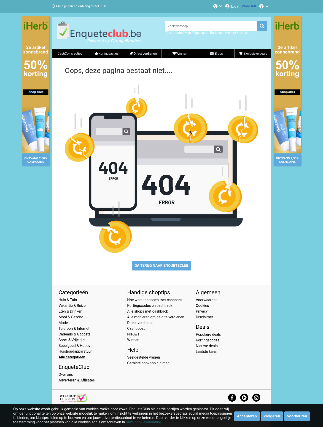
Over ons (66, 374)
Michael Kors (233, 33)
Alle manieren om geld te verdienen (155, 317)
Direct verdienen (140, 323)
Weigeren (272, 416)
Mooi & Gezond (71, 317)
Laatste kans (206, 351)
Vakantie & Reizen (73, 305)
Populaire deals (208, 334)
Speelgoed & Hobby (74, 345)
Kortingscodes (207, 340)
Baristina (216, 33)
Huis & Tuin (68, 300)
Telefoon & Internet (74, 328)
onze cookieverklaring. (144, 422)
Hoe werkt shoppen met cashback (155, 300)
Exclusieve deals (253, 53)
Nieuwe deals (207, 346)
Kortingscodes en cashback (149, 305)
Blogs (216, 53)
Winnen (133, 340)
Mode (63, 323)
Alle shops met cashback (147, 311)
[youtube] (244, 397)
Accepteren (247, 416)
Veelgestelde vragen (143, 357)
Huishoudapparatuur (75, 351)
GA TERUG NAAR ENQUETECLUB (162, 265)
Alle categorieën (72, 357)
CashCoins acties (69, 53)
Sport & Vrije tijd (72, 340)
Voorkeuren (297, 416)
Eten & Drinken (70, 311)
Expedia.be (200, 33)
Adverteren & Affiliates (77, 380)
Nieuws (133, 334)
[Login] (232, 6)
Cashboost (136, 328)
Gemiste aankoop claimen (148, 363)
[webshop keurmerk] (74, 401)
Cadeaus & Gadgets (75, 334)
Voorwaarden (207, 300)
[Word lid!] (249, 6)
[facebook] (232, 397)
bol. (247, 33)
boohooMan (182, 33)
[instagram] (256, 397)
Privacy (202, 311)
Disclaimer (204, 317)
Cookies (202, 305)
